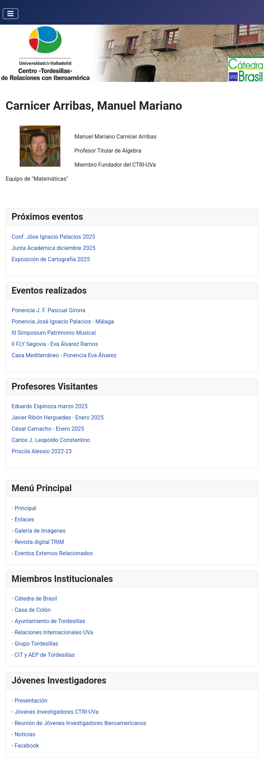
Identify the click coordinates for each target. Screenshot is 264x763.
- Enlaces (23, 519)
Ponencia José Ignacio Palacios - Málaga (63, 321)
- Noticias (23, 734)
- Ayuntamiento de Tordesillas (48, 621)
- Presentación (29, 700)
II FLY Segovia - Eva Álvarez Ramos (55, 344)
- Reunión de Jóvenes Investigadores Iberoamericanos (79, 723)
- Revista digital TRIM (38, 542)
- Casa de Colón (31, 610)
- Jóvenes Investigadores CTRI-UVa (55, 711)
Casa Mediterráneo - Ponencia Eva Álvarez (64, 355)
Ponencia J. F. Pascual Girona (48, 310)
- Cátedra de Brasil (34, 598)
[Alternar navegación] (10, 13)
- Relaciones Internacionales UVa (52, 632)
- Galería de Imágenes (39, 530)
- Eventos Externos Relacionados (52, 553)
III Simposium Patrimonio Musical (54, 332)
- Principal (24, 508)
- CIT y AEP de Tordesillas (43, 655)
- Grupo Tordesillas (35, 643)
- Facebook (25, 745)
